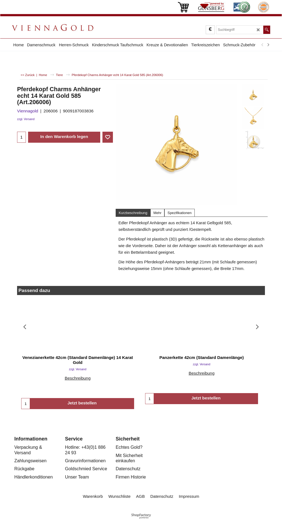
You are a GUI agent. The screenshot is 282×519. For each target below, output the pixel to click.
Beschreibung (78, 378)
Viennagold (27, 111)
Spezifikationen (179, 213)
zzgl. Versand (25, 119)
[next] (267, 44)
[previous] (262, 44)
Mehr (157, 213)
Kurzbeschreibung (133, 213)
